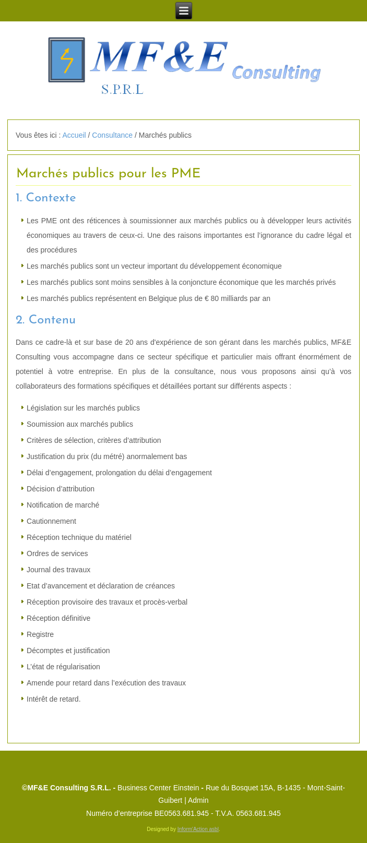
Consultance (112, 135)
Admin (198, 800)
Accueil (74, 135)
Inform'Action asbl (198, 829)
